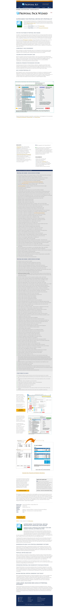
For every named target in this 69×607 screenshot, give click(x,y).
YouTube (20, 598)
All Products (18, 9)
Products (29, 597)
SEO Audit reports (25, 183)
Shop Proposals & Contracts (28, 7)
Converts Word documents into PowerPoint (24, 154)
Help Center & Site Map (41, 598)
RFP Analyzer (25, 39)
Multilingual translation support (24, 273)
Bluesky (20, 599)
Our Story (39, 597)
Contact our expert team (31, 23)
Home (19, 7)
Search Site (20, 601)
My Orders (38, 7)
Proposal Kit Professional (43, 27)
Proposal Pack (41, 26)
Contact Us (39, 601)
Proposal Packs (29, 117)
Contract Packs (37, 117)
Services (29, 598)
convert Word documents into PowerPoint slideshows (33, 181)
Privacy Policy (42, 604)
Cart (49, 7)
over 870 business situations (39, 212)
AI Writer (30, 39)
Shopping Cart (30, 599)
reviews (30, 521)
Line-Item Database (21, 185)
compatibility (44, 161)
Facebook (20, 597)
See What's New (46, 4)
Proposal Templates (41, 599)
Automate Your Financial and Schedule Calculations (33, 473)
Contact (43, 7)
